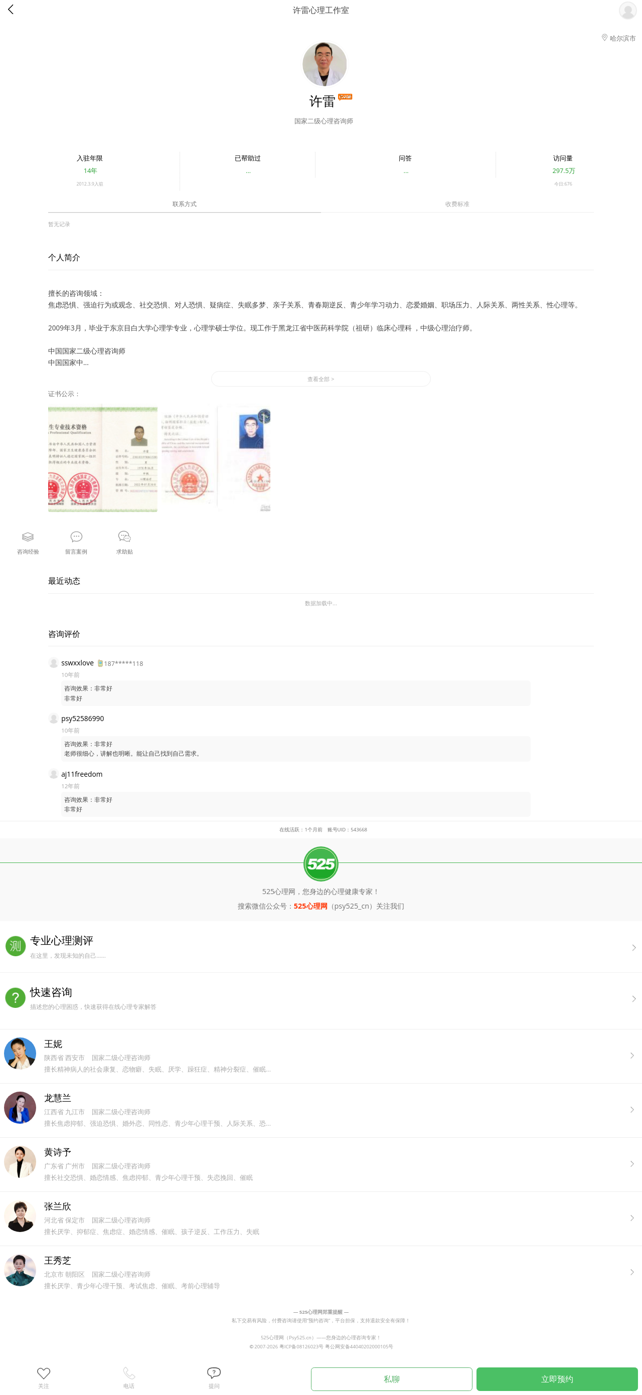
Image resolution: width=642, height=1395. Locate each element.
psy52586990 (82, 718)
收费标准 (457, 204)
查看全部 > (320, 379)
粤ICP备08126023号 (301, 1346)
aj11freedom (81, 774)
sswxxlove (77, 662)
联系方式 (185, 204)
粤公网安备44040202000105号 (359, 1346)
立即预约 (557, 1378)
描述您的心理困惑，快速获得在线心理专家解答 (336, 998)
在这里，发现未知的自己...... (336, 946)
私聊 (392, 1378)
